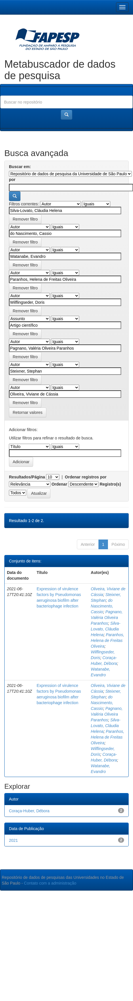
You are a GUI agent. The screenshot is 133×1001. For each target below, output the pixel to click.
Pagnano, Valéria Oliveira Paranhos (107, 617)
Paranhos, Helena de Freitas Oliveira (107, 640)
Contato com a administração (50, 883)
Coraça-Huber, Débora (29, 811)
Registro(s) (110, 484)
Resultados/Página (27, 477)
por (12, 179)
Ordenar (59, 484)
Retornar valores (28, 412)
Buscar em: (20, 166)
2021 (13, 840)
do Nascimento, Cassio (102, 606)
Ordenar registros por (86, 477)
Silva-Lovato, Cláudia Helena (105, 629)
